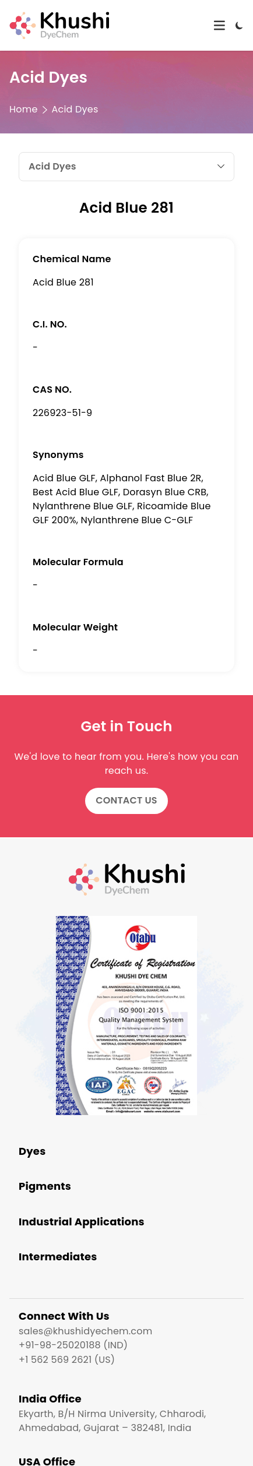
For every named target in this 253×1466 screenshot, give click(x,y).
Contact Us (126, 800)
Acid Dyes (75, 109)
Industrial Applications (82, 1221)
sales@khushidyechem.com (85, 1331)
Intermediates (58, 1256)
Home (23, 109)
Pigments (45, 1186)
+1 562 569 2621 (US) (67, 1359)
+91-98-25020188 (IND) (73, 1345)
